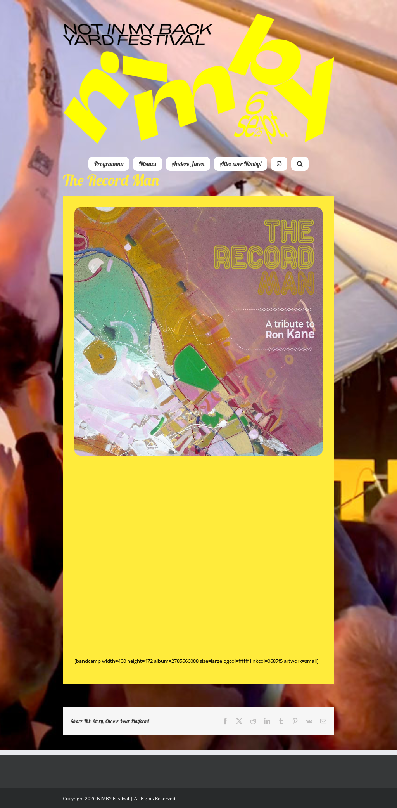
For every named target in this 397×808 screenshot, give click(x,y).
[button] (300, 164)
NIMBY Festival (113, 798)
